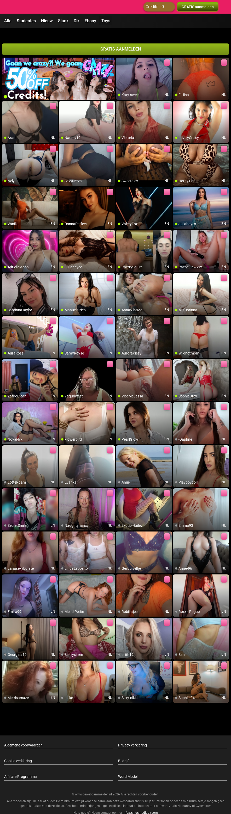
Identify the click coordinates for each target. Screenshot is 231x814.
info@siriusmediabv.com (140, 803)
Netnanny (184, 796)
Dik (76, 20)
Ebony (90, 20)
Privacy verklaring (132, 736)
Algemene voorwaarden (23, 736)
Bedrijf (123, 751)
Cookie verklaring (18, 751)
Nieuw (47, 20)
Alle (7, 20)
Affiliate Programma (20, 767)
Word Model (127, 767)
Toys (105, 20)
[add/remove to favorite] (120, 52)
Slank (63, 20)
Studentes (26, 20)
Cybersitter (203, 796)
